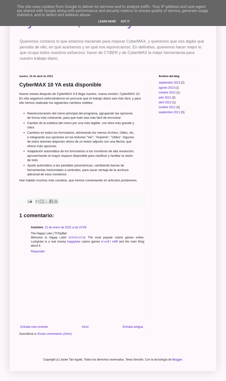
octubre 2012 (167, 92)
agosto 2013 (167, 87)
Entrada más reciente (34, 326)
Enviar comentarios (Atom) (55, 333)
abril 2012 (165, 102)
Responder (38, 251)
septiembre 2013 (169, 82)
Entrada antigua (133, 326)
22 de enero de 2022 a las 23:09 (65, 227)
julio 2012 (165, 97)
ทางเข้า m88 (109, 241)
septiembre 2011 (169, 112)
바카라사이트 (77, 237)
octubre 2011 (167, 107)
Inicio (85, 326)
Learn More (107, 21)
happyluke (74, 241)
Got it (125, 21)
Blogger (177, 359)
